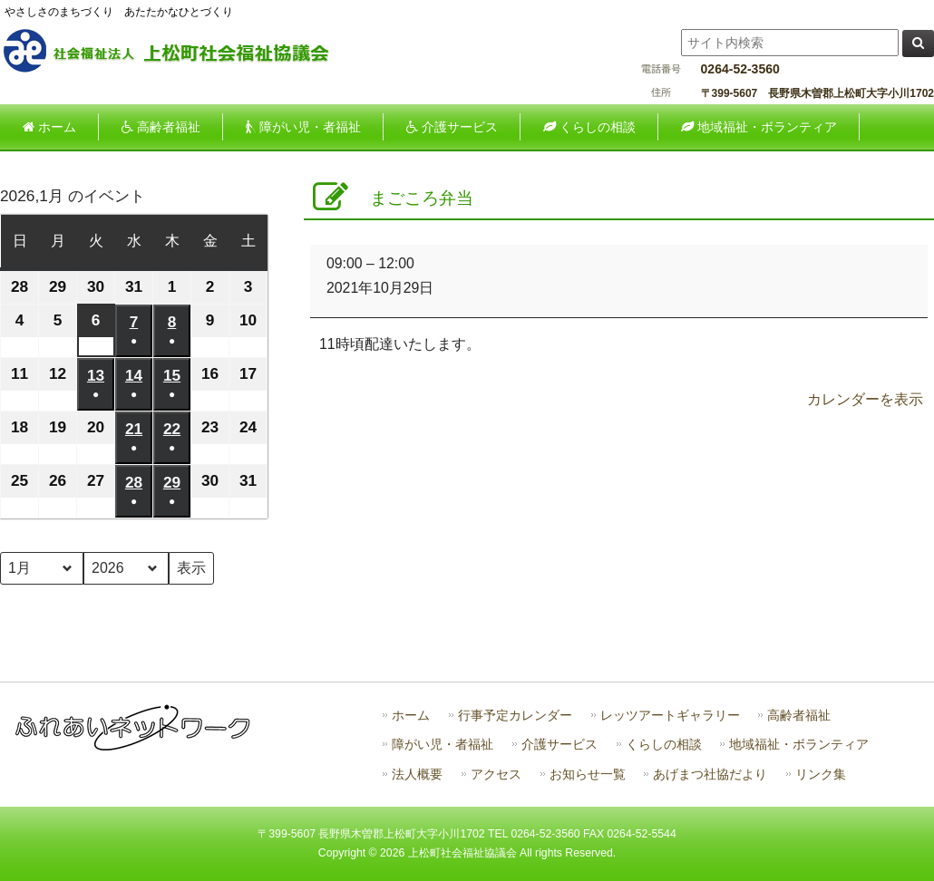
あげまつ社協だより (710, 774)
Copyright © (349, 853)
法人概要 (417, 774)
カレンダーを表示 (865, 399)
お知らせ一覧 (588, 774)
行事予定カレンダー (515, 715)
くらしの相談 (664, 744)
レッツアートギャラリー (670, 715)
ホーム (411, 715)
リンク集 (820, 774)
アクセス (496, 774)
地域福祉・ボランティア (799, 744)
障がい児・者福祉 (442, 744)
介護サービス (559, 744)
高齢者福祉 (799, 715)
